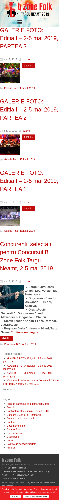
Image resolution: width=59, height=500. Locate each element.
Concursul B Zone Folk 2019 (20, 344)
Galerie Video (14, 433)
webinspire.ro (19, 478)
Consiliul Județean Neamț (14, 471)
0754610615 (49, 482)
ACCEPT (15, 496)
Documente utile (16, 425)
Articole (11, 407)
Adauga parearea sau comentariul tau (28, 404)
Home (10, 440)
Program (11, 447)
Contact (11, 422)
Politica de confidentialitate (21, 444)
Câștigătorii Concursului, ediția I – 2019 (28, 411)
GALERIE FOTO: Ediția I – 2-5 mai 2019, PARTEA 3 (29, 38)
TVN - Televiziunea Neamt (22, 475)
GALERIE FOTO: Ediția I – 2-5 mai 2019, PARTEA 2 (29, 109)
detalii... (28, 65)
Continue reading (24, 332)
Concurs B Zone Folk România (24, 415)
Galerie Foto (13, 429)
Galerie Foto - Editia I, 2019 (19, 88)
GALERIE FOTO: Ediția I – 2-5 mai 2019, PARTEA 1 (29, 181)
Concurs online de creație (21, 418)
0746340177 (36, 482)
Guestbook (13, 436)
